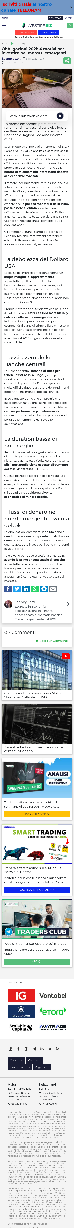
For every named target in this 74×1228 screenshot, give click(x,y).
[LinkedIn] (26, 589)
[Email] (53, 589)
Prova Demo (48, 32)
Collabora (34, 1060)
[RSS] (58, 1049)
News (5, 43)
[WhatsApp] (35, 589)
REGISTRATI (55, 18)
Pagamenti (42, 1067)
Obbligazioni (24, 43)
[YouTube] (10, 1049)
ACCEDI (68, 18)
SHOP (5, 18)
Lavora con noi (20, 1067)
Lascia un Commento (52, 640)
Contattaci (16, 1060)
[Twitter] (17, 589)
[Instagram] (26, 1049)
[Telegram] (44, 589)
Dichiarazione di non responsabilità (27, 1223)
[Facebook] (8, 589)
